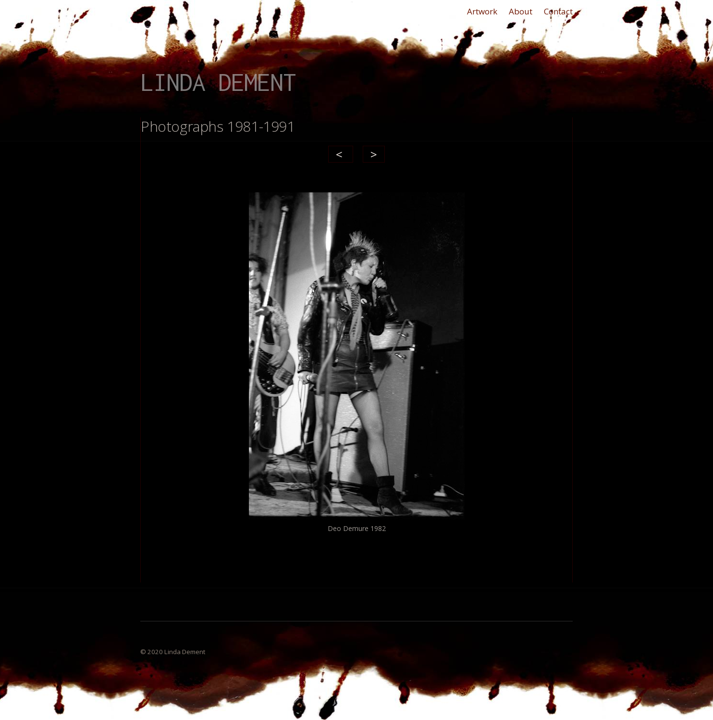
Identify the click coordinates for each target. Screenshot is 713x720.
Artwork (482, 11)
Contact (558, 11)
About (520, 11)
